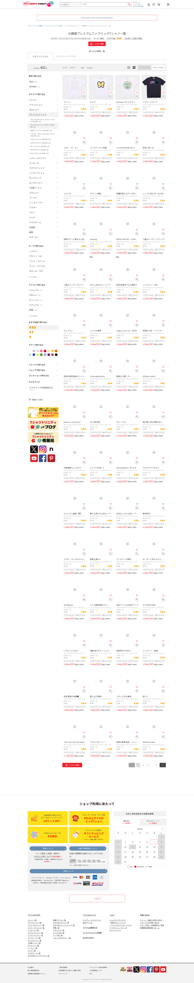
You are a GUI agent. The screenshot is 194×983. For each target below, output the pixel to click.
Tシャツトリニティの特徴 (92, 933)
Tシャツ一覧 (32, 920)
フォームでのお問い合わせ (149, 922)
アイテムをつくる (89, 915)
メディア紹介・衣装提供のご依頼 (152, 925)
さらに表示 (33, 277)
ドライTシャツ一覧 (34, 922)
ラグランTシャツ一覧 (35, 933)
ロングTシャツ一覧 (34, 940)
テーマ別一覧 (58, 935)
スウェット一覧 (33, 945)
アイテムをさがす (34, 915)
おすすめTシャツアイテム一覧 (38, 955)
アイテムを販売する (90, 927)
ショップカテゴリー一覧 (62, 938)
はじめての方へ (88, 937)
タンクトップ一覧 (34, 938)
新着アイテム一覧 (59, 920)
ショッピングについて (118, 920)
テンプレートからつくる (92, 920)
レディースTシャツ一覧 (36, 928)
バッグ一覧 (32, 950)
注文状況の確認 (138, 6)
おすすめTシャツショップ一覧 (64, 925)
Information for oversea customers (97, 17)
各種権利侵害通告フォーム (149, 928)
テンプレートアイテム (66, 56)
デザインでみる (158, 67)
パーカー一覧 (32, 948)
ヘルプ (97, 898)
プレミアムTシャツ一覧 (36, 925)
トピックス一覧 (58, 930)
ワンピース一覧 (33, 930)
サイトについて (115, 930)
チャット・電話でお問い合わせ (151, 920)
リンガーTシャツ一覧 (35, 935)
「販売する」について (118, 922)
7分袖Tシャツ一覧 (34, 943)
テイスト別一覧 (58, 933)
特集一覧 (56, 928)
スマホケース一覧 (34, 953)
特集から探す (37, 399)
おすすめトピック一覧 (61, 922)
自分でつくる (88, 922)
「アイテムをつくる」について (121, 925)
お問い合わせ (145, 915)
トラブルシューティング (118, 928)
